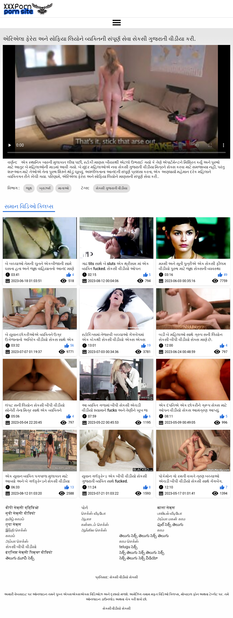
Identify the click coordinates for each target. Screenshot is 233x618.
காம (160, 530)
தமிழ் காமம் (15, 519)
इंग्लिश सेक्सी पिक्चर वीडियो (29, 552)
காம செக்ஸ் (129, 541)
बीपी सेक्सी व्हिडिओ (22, 507)
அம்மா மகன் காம (171, 519)
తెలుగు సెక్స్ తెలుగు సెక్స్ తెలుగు (144, 535)
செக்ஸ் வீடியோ (93, 513)
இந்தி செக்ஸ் (16, 530)
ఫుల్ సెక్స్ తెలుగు (170, 524)
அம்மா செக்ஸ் (17, 541)
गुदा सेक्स (13, 524)
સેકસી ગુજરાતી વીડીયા (112, 188)
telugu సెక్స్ (128, 547)
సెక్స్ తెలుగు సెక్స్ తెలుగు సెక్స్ (141, 552)
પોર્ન (84, 507)
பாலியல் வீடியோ (169, 513)
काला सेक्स (166, 507)
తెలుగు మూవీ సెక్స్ (20, 558)
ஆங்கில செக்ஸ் (93, 530)
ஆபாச (86, 519)
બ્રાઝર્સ (45, 188)
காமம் (10, 535)
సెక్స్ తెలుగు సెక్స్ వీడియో (138, 558)
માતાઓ (63, 188)
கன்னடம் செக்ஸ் (94, 524)
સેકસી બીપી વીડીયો (21, 547)
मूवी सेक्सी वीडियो (20, 513)
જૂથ (29, 188)
